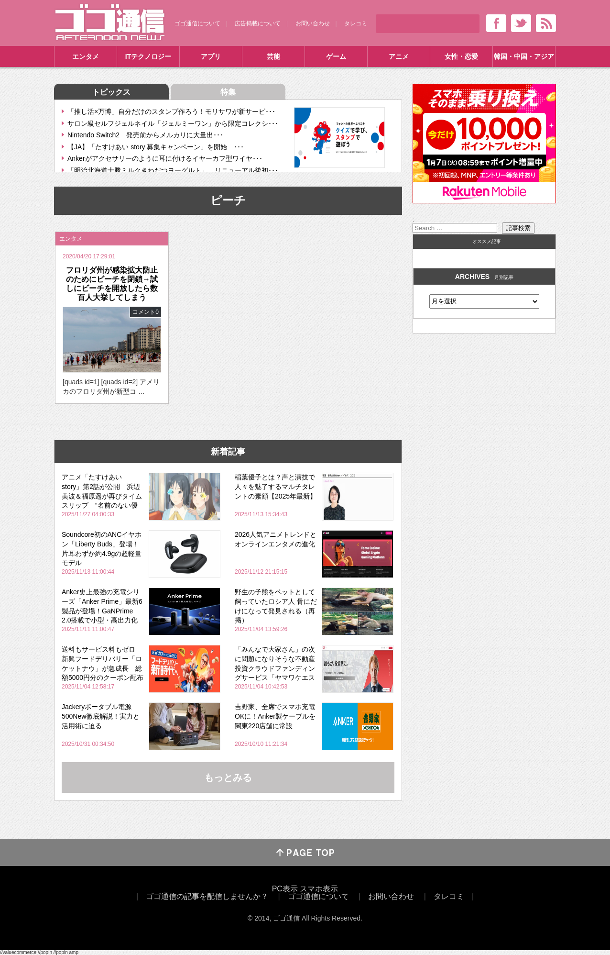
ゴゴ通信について (197, 23)
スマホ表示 (319, 889)
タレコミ (355, 23)
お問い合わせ (312, 23)
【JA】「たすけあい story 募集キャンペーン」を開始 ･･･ (155, 147)
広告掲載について (258, 23)
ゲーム (336, 56)
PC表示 (285, 889)
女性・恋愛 (461, 56)
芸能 (273, 56)
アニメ (399, 56)
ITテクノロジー (148, 56)
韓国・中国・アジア (524, 56)
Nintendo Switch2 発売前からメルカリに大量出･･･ (145, 135)
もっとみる (228, 777)
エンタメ (85, 56)
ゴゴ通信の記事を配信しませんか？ (207, 896)
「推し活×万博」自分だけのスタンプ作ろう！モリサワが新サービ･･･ (171, 111)
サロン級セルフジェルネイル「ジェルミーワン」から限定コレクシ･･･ (172, 123)
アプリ (211, 56)
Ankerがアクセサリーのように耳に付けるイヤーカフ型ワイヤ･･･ (164, 158)
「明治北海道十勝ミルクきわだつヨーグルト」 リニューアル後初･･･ (172, 170)
